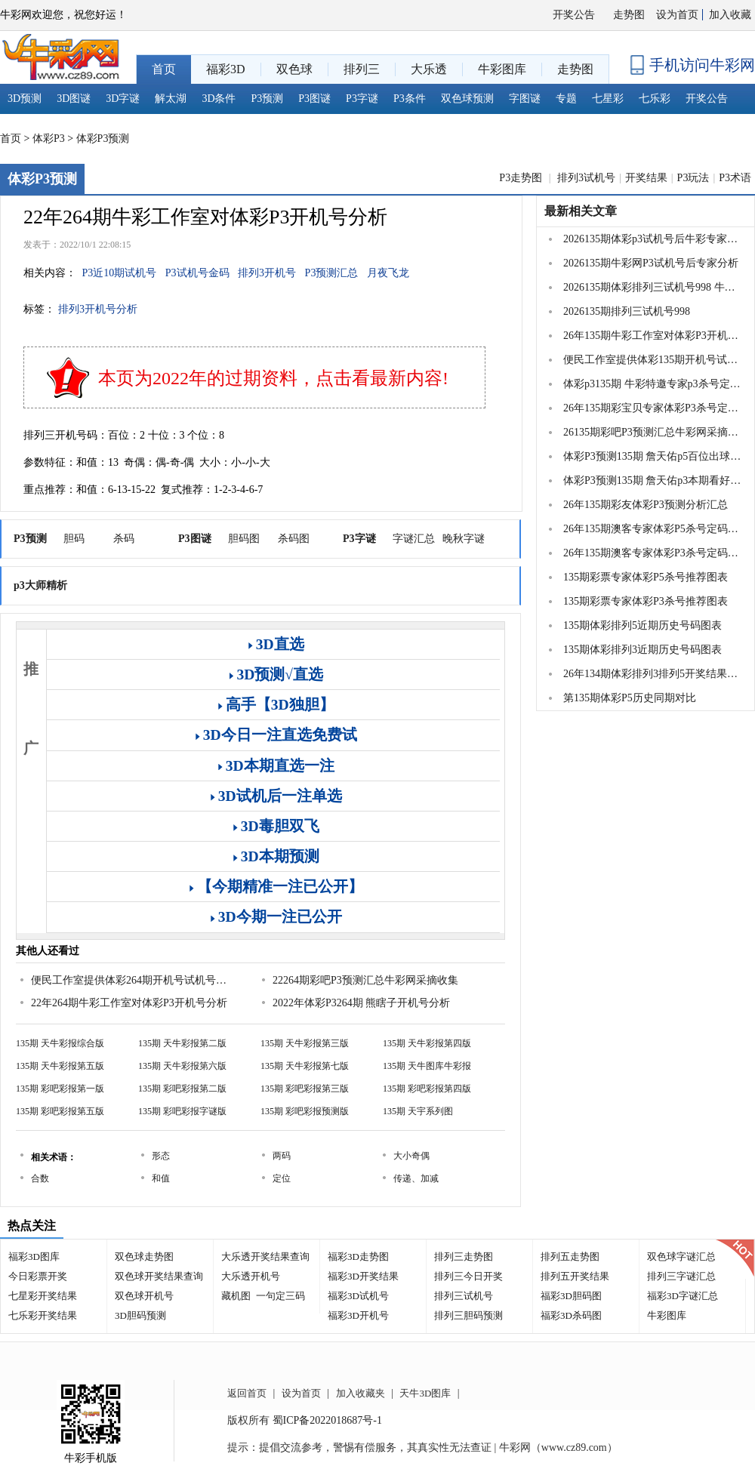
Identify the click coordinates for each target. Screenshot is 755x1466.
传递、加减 (416, 1178)
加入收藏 (730, 14)
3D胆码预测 (140, 1315)
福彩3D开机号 (358, 1315)
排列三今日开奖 (468, 1276)
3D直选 (280, 644)
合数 (40, 1178)
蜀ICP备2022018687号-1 (327, 1420)
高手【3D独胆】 (280, 705)
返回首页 (247, 1393)
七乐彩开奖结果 (42, 1315)
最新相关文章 (580, 211)
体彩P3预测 (103, 138)
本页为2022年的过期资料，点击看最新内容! (273, 378)
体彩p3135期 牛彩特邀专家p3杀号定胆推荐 (652, 384)
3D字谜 (123, 98)
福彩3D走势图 (358, 1256)
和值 (161, 1178)
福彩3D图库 (34, 1256)
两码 (282, 1155)
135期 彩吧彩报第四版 (427, 1088)
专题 (566, 98)
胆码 (74, 538)
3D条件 (219, 98)
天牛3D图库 (425, 1393)
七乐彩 (654, 98)
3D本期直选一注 (280, 766)
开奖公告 (574, 14)
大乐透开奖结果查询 (265, 1256)
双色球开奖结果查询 (159, 1276)
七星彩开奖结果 (42, 1295)
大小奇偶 (411, 1155)
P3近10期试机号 (119, 273)
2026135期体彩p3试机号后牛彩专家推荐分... (652, 239)
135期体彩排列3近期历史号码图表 (642, 649)
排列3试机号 (586, 177)
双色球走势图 (144, 1256)
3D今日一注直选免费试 (280, 735)
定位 (282, 1178)
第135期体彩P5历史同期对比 (629, 698)
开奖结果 (646, 177)
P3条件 (409, 98)
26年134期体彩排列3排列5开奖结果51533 (652, 673)
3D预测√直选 (279, 674)
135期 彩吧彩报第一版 (60, 1088)
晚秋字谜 (463, 538)
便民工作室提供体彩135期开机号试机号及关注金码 (652, 359)
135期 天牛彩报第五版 (60, 1066)
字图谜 (525, 98)
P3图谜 (314, 98)
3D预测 (25, 98)
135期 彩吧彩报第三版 (304, 1088)
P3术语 (735, 177)
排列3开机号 (267, 273)
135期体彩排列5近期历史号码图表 (642, 625)
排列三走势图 (463, 1256)
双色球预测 (467, 98)
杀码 (123, 538)
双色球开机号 (144, 1295)
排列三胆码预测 (468, 1315)
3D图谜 (74, 98)
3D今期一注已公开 (280, 917)
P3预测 (267, 98)
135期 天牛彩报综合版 (60, 1043)
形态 (161, 1155)
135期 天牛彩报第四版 (427, 1043)
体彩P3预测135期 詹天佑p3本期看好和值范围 (652, 480)
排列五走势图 (570, 1256)
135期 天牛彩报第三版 (304, 1043)
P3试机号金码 (197, 273)
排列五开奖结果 (575, 1276)
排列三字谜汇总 (681, 1276)
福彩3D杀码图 (571, 1315)
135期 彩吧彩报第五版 (60, 1111)
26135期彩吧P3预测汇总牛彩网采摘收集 (652, 432)
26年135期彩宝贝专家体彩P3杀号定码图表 (652, 408)
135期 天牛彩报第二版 (182, 1043)
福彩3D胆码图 (571, 1295)
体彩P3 (48, 138)
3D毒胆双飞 (280, 826)
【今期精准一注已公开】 (280, 887)
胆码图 (244, 538)
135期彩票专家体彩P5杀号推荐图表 (645, 577)
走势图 (629, 14)
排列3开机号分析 (97, 309)
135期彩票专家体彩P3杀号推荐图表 (645, 601)
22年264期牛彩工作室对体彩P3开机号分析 (129, 1003)
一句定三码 (280, 1295)
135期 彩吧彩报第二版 (182, 1088)
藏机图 (236, 1295)
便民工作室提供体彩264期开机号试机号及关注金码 (133, 980)
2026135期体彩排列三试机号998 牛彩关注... (652, 287)
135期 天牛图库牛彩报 (427, 1066)
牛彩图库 (666, 1315)
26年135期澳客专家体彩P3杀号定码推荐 (652, 553)
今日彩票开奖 (37, 1276)
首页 (10, 138)
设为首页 (677, 14)
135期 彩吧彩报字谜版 (182, 1111)
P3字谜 (362, 98)
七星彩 (608, 98)
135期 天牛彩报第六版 (182, 1066)
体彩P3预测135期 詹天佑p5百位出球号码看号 (652, 456)
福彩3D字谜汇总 (682, 1295)
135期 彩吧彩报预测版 (304, 1111)
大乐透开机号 (250, 1276)
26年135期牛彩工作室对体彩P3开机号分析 (652, 335)
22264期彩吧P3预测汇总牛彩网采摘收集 (365, 980)
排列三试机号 (463, 1295)
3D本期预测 (280, 856)
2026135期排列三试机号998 (626, 311)
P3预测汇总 (332, 273)
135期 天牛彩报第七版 (304, 1066)
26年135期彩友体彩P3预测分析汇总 (645, 504)
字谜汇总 (414, 538)
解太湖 (170, 98)
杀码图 (294, 538)
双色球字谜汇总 (681, 1256)
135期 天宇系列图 (418, 1111)
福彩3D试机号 (358, 1295)
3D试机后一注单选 (280, 796)
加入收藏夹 (360, 1393)
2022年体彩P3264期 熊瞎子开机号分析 (361, 1003)
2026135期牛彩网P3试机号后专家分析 (650, 263)
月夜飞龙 (388, 273)
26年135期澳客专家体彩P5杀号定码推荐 (652, 528)
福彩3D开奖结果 (363, 1276)
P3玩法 (693, 177)
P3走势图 (521, 177)
